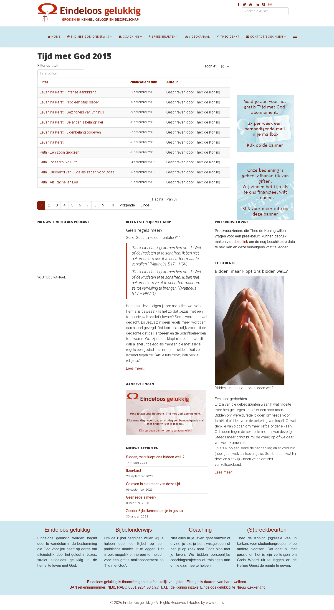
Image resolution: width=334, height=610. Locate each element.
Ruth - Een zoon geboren (59, 152)
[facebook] (239, 4)
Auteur (172, 82)
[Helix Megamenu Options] (295, 36)
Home (54, 37)
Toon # (210, 66)
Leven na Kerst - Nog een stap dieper (69, 102)
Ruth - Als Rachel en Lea (59, 182)
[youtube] (251, 4)
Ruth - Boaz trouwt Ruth (58, 162)
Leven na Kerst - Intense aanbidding (68, 92)
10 (112, 205)
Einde (145, 205)
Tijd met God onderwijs (88, 37)
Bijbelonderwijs (134, 530)
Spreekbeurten (162, 37)
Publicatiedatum (143, 82)
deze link (241, 242)
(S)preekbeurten (266, 530)
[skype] (263, 4)
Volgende (127, 205)
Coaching (129, 37)
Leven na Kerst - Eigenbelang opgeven (70, 132)
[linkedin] (257, 4)
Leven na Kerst (51, 142)
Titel (44, 82)
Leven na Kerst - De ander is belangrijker (71, 122)
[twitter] (244, 4)
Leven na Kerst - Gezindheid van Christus (72, 112)
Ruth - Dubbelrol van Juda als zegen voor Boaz (77, 172)
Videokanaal (197, 37)
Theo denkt (228, 37)
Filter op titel (47, 65)
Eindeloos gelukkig (67, 530)
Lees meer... (136, 368)
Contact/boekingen (264, 37)
